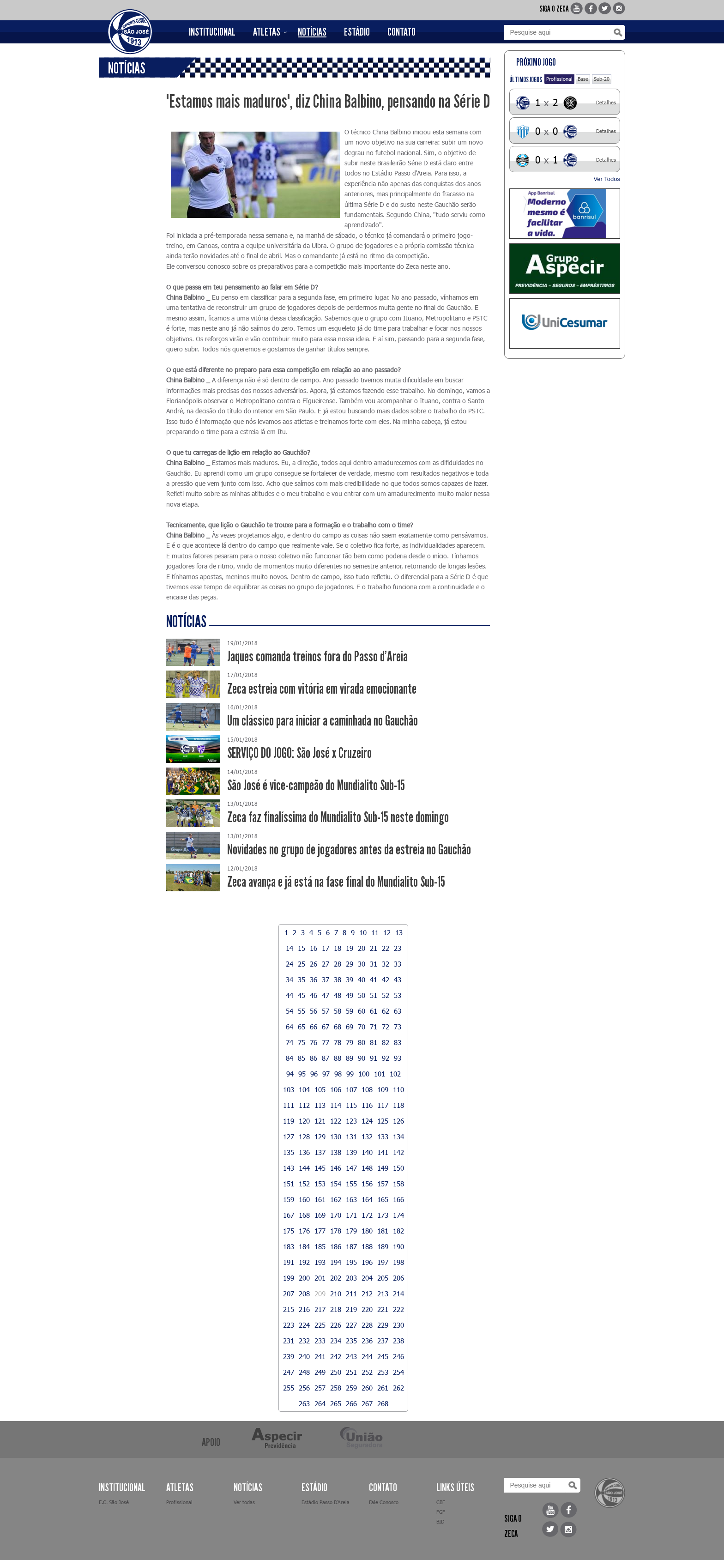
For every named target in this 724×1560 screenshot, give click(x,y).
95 (302, 1074)
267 (367, 1403)
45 (301, 995)
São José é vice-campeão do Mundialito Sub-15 (316, 785)
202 (335, 1278)
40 (361, 979)
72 (385, 1026)
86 (313, 1058)
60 (361, 1011)
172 (367, 1215)
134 (398, 1136)
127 (288, 1136)
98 (338, 1074)
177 (320, 1231)
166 (398, 1199)
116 (367, 1105)
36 (313, 979)
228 (367, 1325)
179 (351, 1231)
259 (351, 1388)
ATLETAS (266, 31)
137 (320, 1152)
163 (351, 1199)
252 (367, 1372)
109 (382, 1089)
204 (367, 1278)
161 (320, 1199)
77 (325, 1042)
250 (335, 1372)
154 (335, 1183)
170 (335, 1215)
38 (337, 979)
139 (351, 1152)
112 (304, 1105)
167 (288, 1215)
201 (320, 1278)
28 (337, 964)
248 (304, 1372)
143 (288, 1168)
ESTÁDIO (357, 31)
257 (320, 1388)
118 (398, 1105)
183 (288, 1246)
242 (335, 1356)
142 (398, 1152)
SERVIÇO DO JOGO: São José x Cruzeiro (299, 753)
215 (288, 1309)
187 (351, 1246)
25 (301, 964)
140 (367, 1152)
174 (398, 1215)
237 (382, 1340)
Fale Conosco (383, 1502)
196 (367, 1262)
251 (351, 1372)
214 (398, 1293)
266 (351, 1403)
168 (304, 1215)
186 (335, 1246)
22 (385, 948)
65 (301, 1026)
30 (361, 964)
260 (367, 1388)
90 (361, 1058)
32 (385, 964)
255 (288, 1388)
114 (335, 1105)
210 (335, 1293)
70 (361, 1026)
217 (320, 1309)
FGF (440, 1512)
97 (326, 1074)
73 (397, 1026)
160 (304, 1199)
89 (349, 1058)
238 (398, 1340)
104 (304, 1089)
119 (288, 1121)
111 (288, 1105)
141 (382, 1152)
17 (325, 948)
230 (398, 1325)
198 (398, 1262)
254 (398, 1372)
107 (351, 1089)
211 (351, 1293)
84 (289, 1058)
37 (325, 979)
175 (288, 1231)
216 (304, 1309)
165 (382, 1199)
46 (313, 995)
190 (398, 1246)
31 (373, 964)
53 (397, 995)
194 (335, 1262)
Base (583, 79)
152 (304, 1183)
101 (379, 1074)
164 (367, 1199)
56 (313, 1011)
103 (288, 1089)
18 (337, 948)
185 (320, 1246)
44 (289, 995)
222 (398, 1309)
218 (335, 1309)
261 (382, 1388)
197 (382, 1262)
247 (288, 1372)
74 (289, 1042)
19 (349, 948)
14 (289, 948)
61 (373, 1011)
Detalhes (606, 102)
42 (385, 979)
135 (288, 1152)
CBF (440, 1502)
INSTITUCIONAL (212, 31)
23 (397, 948)
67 (325, 1026)
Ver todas (244, 1502)
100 (363, 1074)
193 (320, 1262)
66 (313, 1026)
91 (373, 1058)
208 (304, 1293)
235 (351, 1340)
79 (349, 1042)
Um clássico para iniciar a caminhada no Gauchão (322, 720)
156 (367, 1183)
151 (288, 1183)
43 (397, 979)
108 (367, 1089)
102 (395, 1074)
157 (382, 1183)
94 (290, 1074)
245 (382, 1356)
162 (335, 1199)
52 (385, 995)
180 (367, 1231)
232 (304, 1340)
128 (304, 1136)
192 (304, 1262)
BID (440, 1521)
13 (399, 932)
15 (301, 948)
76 (313, 1042)
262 (398, 1388)
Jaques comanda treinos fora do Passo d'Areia (317, 656)
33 (397, 964)
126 (398, 1121)
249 (320, 1372)
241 (320, 1356)
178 (335, 1231)
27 (325, 964)
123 (351, 1121)
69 (349, 1026)
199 (288, 1278)
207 (288, 1293)
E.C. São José (114, 1502)
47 (325, 995)
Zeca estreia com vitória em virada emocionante (321, 688)
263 (304, 1403)
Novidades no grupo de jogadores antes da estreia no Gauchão (349, 849)
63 (397, 1011)
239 (288, 1356)
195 (351, 1262)
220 (367, 1309)
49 (349, 995)
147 (351, 1168)
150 (398, 1168)
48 (337, 995)
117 (382, 1105)
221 (382, 1309)
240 (304, 1356)
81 (373, 1042)
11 (375, 932)
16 (313, 948)
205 (382, 1278)
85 (301, 1058)
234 (335, 1340)
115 (351, 1105)
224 (304, 1325)
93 (397, 1058)
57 (325, 1011)
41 (373, 979)
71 (373, 1026)
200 (304, 1278)
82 (385, 1042)
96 (314, 1074)
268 (382, 1403)
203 (351, 1278)
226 (335, 1325)
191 (288, 1262)
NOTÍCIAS (312, 31)
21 (373, 948)
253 (382, 1372)
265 (335, 1403)
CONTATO (401, 31)
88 (337, 1058)
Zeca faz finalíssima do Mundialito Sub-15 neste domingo (338, 817)
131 (351, 1136)
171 (351, 1215)
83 (397, 1042)
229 (382, 1325)
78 (337, 1042)
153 (320, 1183)
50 (361, 995)
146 (335, 1168)
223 (288, 1325)
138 (335, 1152)
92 (385, 1058)
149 (382, 1168)
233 (320, 1340)
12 (387, 932)
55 (301, 1011)
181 (382, 1231)
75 (301, 1042)
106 (335, 1089)
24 (289, 964)
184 (304, 1246)
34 (289, 979)
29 (349, 964)
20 (361, 948)
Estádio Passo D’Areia (326, 1502)
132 (367, 1136)
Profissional (559, 79)
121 (320, 1121)
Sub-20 (601, 79)
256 (304, 1388)
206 (398, 1278)
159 (288, 1199)
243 (351, 1356)
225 (320, 1325)
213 (382, 1293)
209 (320, 1293)
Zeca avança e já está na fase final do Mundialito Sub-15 (336, 881)
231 (288, 1340)
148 (367, 1168)
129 (320, 1136)
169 (320, 1215)
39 (349, 979)
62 (385, 1011)
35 (301, 979)
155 (351, 1183)
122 (335, 1121)
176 (304, 1231)
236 (367, 1340)
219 (351, 1309)
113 (320, 1105)
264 (320, 1403)
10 (363, 932)
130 (335, 1136)
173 (382, 1215)
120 (304, 1121)
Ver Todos (606, 178)
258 (335, 1388)
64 (289, 1026)
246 (398, 1356)
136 (304, 1152)
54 (289, 1011)
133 (382, 1136)
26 (313, 964)
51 (373, 995)
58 (337, 1011)
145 (320, 1168)
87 (325, 1058)
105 (320, 1089)
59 (349, 1011)
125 (382, 1121)
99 (350, 1074)
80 (361, 1042)
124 (367, 1121)
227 (351, 1325)
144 (304, 1168)
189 (382, 1246)
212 (367, 1293)
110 (398, 1089)
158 (398, 1183)
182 (398, 1231)
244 (367, 1356)
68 (337, 1026)
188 (367, 1246)
